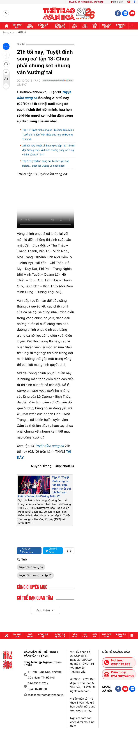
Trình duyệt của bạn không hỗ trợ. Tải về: (45, 204)
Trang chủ (9, 32)
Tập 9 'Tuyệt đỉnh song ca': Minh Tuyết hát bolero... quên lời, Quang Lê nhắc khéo (45, 163)
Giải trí (22, 32)
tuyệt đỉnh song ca (31, 567)
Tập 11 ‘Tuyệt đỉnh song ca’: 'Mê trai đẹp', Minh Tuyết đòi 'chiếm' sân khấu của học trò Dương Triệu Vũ (48, 135)
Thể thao (30, 25)
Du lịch (85, 25)
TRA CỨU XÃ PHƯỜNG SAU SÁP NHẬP (86, 2)
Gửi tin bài (116, 2)
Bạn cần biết (121, 25)
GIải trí (94, 25)
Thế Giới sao (106, 25)
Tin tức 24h (17, 25)
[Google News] (58, 84)
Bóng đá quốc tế (60, 25)
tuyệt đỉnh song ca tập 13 (35, 575)
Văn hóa (74, 25)
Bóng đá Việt (43, 25)
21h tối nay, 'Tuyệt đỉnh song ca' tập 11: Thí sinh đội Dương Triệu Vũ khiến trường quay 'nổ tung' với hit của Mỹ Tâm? (48, 150)
